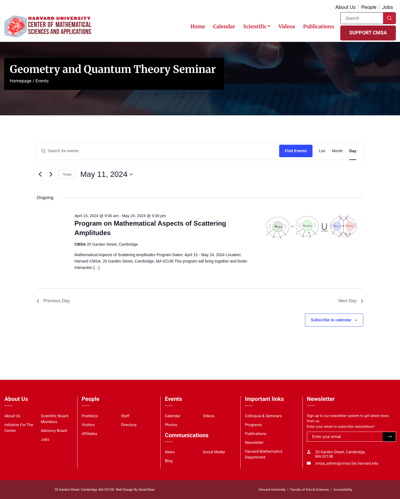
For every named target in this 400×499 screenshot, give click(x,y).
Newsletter (254, 443)
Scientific (254, 26)
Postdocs (90, 416)
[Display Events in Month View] (337, 151)
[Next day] (51, 174)
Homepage (20, 80)
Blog (168, 461)
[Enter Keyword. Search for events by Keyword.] (158, 151)
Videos (287, 26)
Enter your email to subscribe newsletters (341, 427)
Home (197, 26)
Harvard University (271, 490)
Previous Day (53, 301)
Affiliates (89, 434)
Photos (171, 425)
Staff (125, 416)
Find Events (296, 151)
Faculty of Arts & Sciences (309, 490)
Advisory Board (54, 431)
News (169, 452)
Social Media (213, 452)
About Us (345, 7)
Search (389, 18)
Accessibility (343, 490)
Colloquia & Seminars (263, 416)
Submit (389, 437)
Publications (318, 26)
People (368, 7)
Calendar (224, 26)
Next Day (350, 301)
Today (67, 174)
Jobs (387, 7)
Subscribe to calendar (331, 320)
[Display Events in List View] (322, 151)
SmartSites (146, 490)
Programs (253, 425)
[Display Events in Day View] (352, 151)
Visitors (88, 425)
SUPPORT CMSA (368, 33)
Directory (129, 425)
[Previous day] (40, 174)
